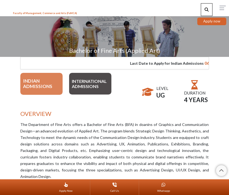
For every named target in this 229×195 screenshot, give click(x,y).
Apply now (211, 21)
